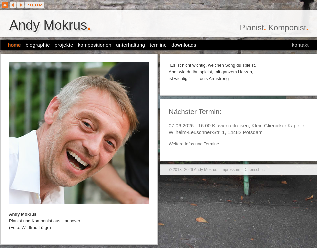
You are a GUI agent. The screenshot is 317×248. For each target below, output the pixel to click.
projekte (64, 45)
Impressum (230, 169)
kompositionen (95, 45)
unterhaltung (130, 45)
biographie (38, 45)
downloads (183, 45)
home (14, 45)
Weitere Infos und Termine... (196, 143)
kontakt (300, 45)
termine (158, 45)
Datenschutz (255, 169)
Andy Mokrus (50, 25)
